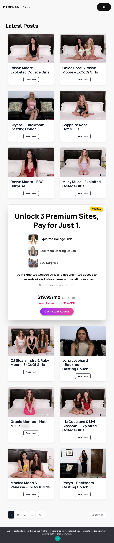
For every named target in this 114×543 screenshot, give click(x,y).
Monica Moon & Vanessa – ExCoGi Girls (30, 485)
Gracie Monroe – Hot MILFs (28, 423)
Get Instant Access (56, 311)
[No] (110, 535)
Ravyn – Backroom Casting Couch (78, 485)
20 (40, 515)
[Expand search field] (104, 7)
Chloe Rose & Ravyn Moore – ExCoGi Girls (80, 70)
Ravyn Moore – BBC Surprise (27, 184)
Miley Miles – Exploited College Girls (81, 184)
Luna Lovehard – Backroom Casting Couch (75, 364)
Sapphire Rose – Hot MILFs (76, 127)
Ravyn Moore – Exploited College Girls (30, 70)
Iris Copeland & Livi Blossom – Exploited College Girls (79, 425)
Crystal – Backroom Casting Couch (27, 127)
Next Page (97, 515)
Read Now (32, 80)
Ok (57, 539)
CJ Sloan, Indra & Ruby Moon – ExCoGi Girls (30, 362)
